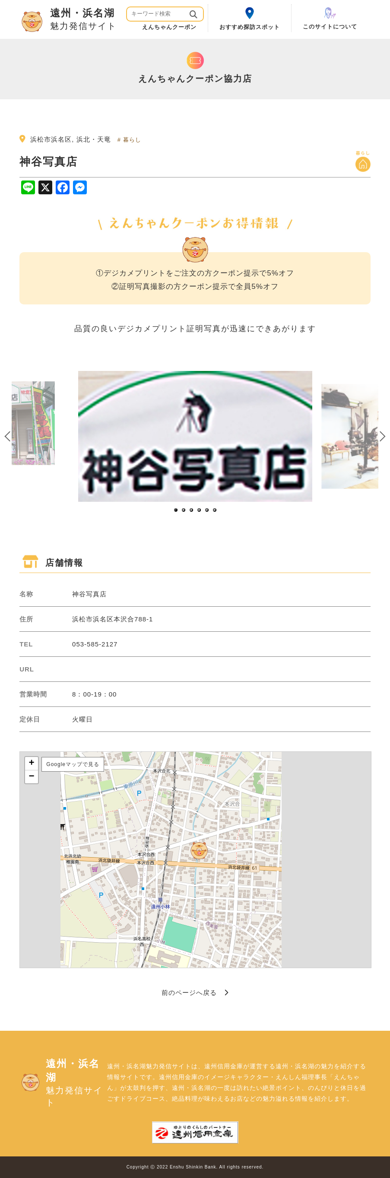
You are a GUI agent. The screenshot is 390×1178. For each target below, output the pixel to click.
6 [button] (215, 510)
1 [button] (176, 510)
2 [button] (184, 510)
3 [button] (191, 510)
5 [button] (207, 510)
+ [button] (32, 763)
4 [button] (199, 510)
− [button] (32, 776)
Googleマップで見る (72, 764)
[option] (195, 436)
